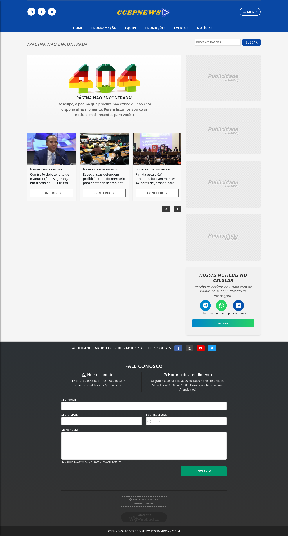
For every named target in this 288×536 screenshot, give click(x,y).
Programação (103, 28)
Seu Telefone (156, 415)
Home (78, 28)
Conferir (52, 193)
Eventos (181, 28)
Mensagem (69, 430)
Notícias (205, 28)
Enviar (204, 471)
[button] (177, 209)
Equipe (131, 28)
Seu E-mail (69, 415)
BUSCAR (251, 42)
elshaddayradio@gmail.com (103, 385)
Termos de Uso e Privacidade (144, 501)
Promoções (155, 28)
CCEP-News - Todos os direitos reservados (144, 531)
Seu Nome (69, 399)
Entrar (223, 323)
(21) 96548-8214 (90, 381)
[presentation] (89, 474)
